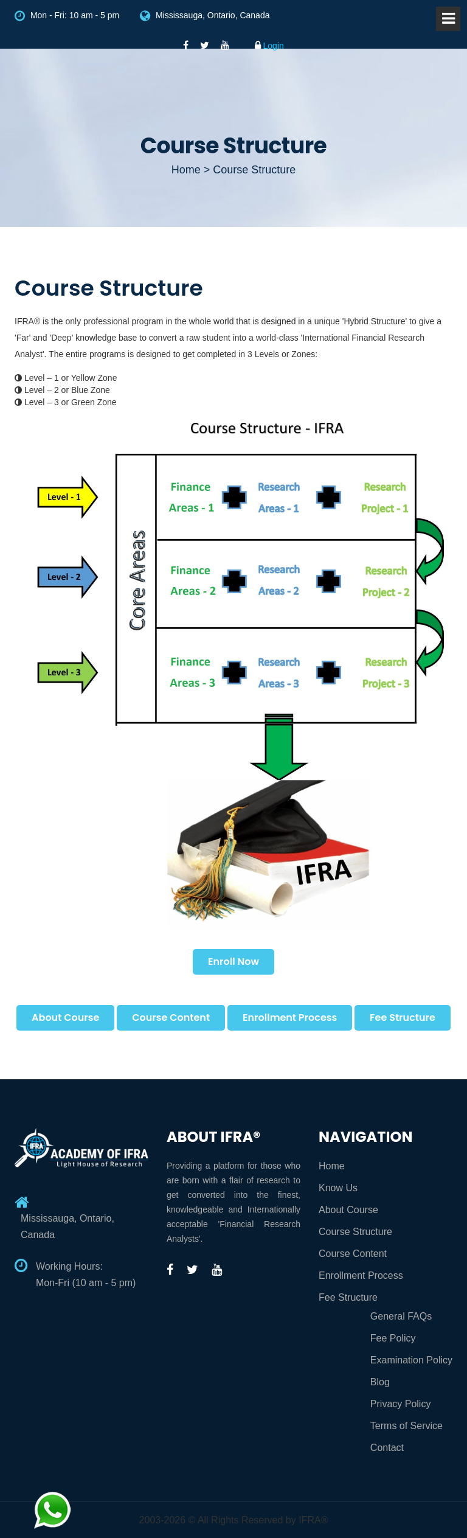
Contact (387, 1447)
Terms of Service (406, 1426)
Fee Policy (393, 1338)
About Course (65, 1018)
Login (269, 45)
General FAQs (401, 1316)
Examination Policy (411, 1360)
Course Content (171, 1018)
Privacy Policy (400, 1404)
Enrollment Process (290, 1018)
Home (332, 1166)
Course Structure (355, 1232)
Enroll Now (233, 962)
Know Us (338, 1188)
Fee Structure (402, 1018)
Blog (380, 1382)
